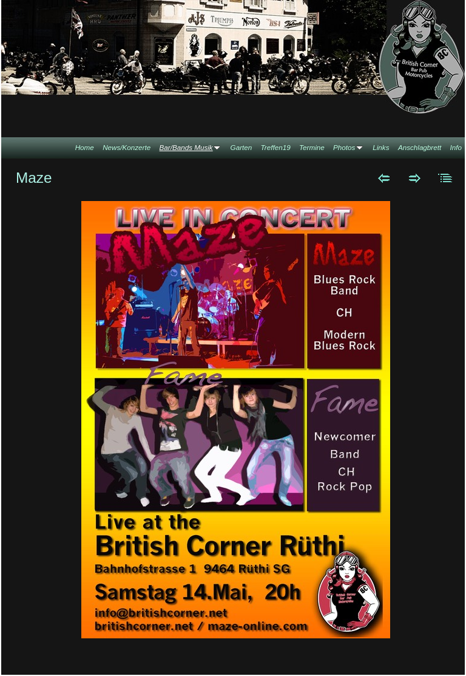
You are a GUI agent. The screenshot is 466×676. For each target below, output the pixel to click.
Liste (446, 178)
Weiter (415, 178)
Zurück (384, 178)
